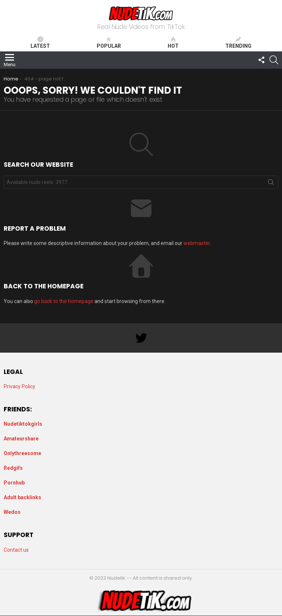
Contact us (16, 550)
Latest (40, 42)
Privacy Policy (19, 386)
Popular (109, 42)
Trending (238, 42)
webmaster (196, 243)
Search (271, 184)
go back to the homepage (63, 301)
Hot (173, 42)
